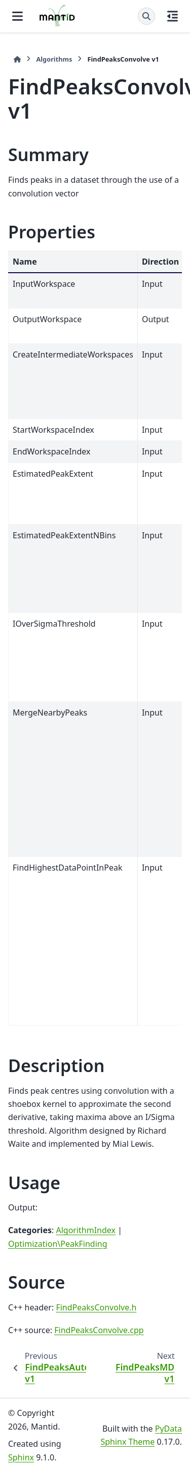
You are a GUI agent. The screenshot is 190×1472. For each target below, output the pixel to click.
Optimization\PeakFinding (57, 1243)
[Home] (17, 59)
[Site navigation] (17, 16)
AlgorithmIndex (86, 1230)
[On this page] (172, 16)
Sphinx (21, 1457)
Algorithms (54, 59)
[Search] (146, 16)
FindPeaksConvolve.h (96, 1307)
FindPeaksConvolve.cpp (98, 1330)
